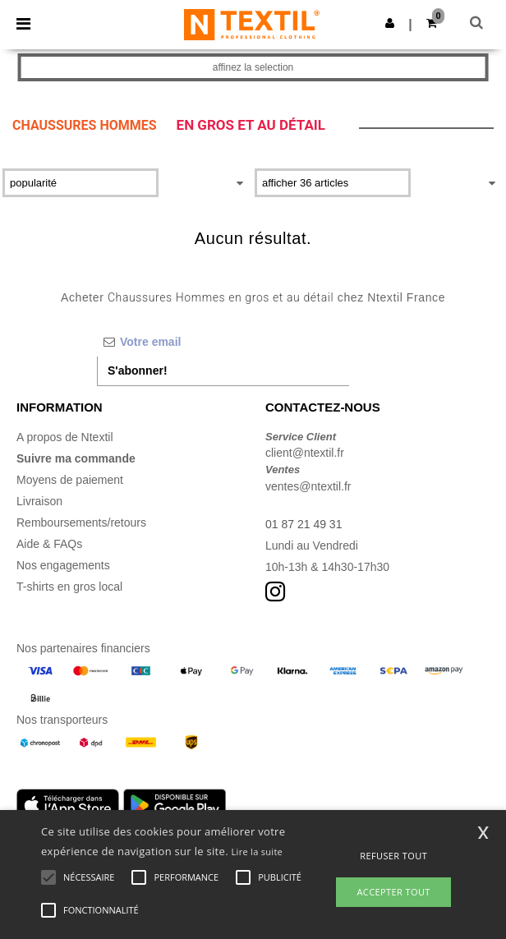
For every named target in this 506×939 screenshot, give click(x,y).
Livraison (39, 501)
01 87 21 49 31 (303, 524)
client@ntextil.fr (304, 452)
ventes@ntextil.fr (308, 486)
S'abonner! (138, 370)
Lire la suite (257, 851)
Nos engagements (63, 565)
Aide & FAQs (49, 543)
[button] (389, 23)
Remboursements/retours (81, 522)
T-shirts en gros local (69, 586)
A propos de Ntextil (64, 437)
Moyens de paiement (69, 479)
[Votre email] (223, 342)
